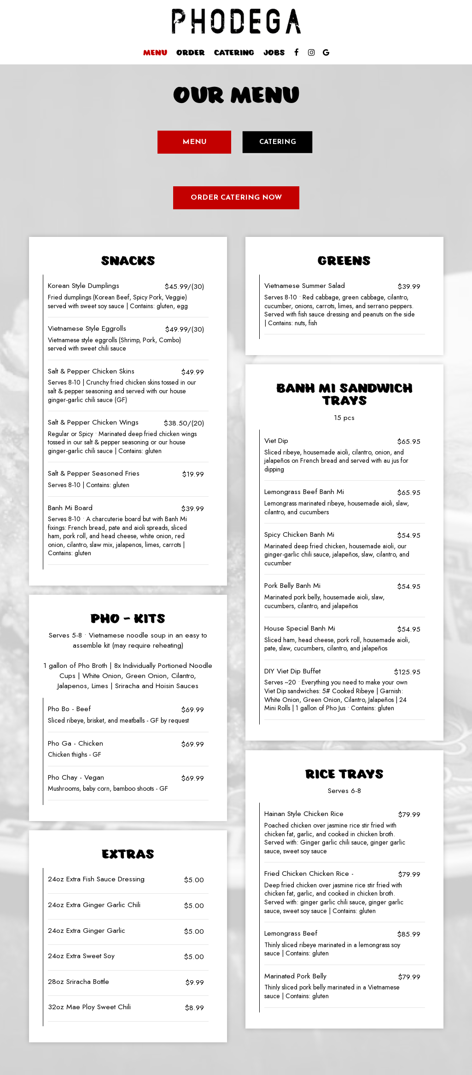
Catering (234, 52)
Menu (155, 52)
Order (190, 52)
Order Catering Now (236, 197)
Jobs (274, 52)
